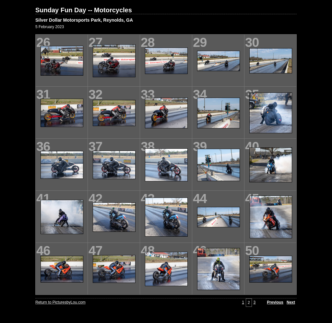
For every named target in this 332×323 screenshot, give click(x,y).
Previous (275, 302)
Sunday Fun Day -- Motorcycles (83, 10)
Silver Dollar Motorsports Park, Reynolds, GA (84, 20)
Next (291, 302)
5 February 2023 (49, 27)
